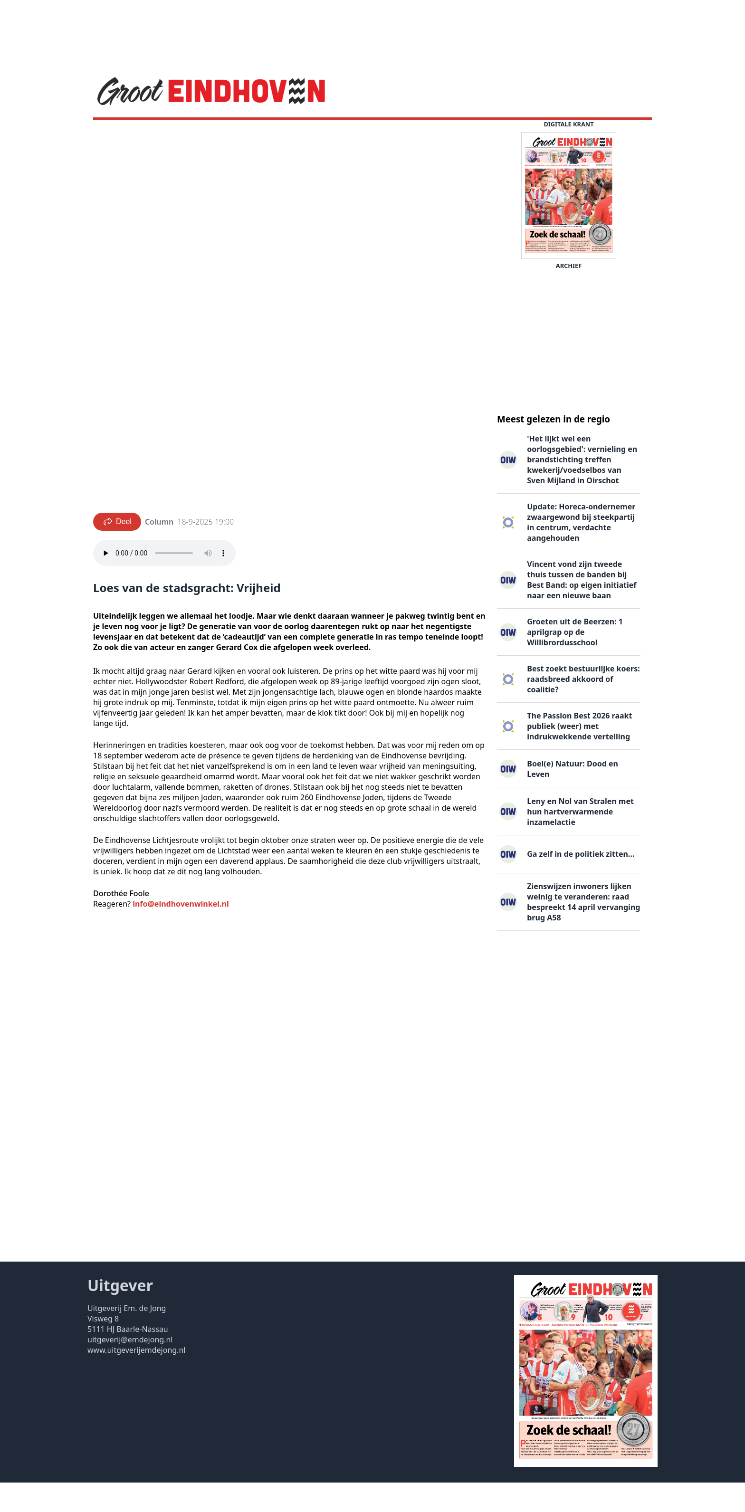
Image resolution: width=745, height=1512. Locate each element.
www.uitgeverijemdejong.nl (136, 1379)
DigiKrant (201, 134)
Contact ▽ (419, 134)
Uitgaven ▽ (369, 134)
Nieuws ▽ (116, 134)
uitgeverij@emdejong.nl (129, 1369)
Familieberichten (307, 134)
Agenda (159, 134)
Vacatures (248, 134)
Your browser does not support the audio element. (164, 582)
